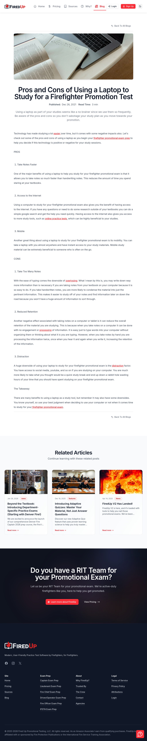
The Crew (80, 692)
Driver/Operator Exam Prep (53, 697)
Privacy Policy (118, 686)
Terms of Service (119, 680)
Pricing (8, 686)
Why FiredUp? (82, 680)
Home (7, 680)
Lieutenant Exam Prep (50, 686)
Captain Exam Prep (49, 680)
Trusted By (81, 686)
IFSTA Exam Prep (48, 709)
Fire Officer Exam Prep (51, 703)
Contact (79, 697)
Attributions (117, 692)
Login (114, 697)
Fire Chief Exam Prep (50, 692)
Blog (7, 697)
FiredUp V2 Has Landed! (117, 503)
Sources (8, 692)
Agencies (80, 703)
